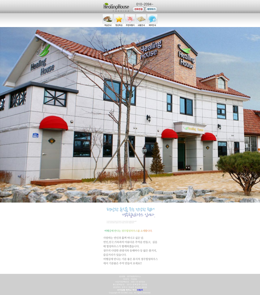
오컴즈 (140, 290)
